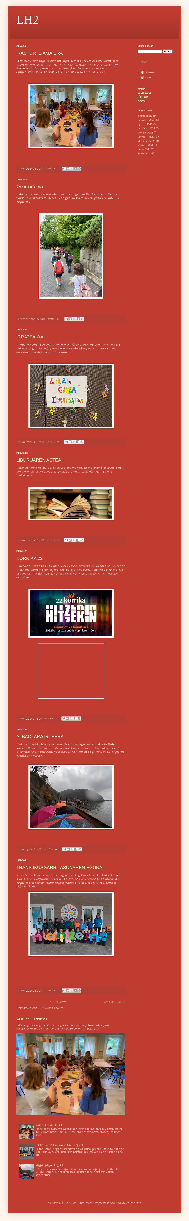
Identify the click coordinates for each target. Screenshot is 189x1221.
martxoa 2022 (146, 128)
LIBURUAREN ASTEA (38, 460)
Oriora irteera (29, 186)
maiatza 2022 (146, 120)
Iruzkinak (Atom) (53, 1007)
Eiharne (149, 72)
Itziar (148, 77)
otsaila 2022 (145, 132)
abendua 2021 (146, 141)
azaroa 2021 (145, 145)
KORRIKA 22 (29, 558)
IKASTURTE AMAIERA (39, 53)
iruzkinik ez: (51, 168)
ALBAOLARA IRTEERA (40, 736)
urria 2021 (144, 149)
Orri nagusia (58, 1001)
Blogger (112, 1202)
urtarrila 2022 (146, 136)
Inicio (144, 62)
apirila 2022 (145, 124)
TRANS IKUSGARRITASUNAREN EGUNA (59, 867)
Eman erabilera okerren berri (144, 95)
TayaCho (100, 1202)
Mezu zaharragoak (112, 1001)
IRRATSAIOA (29, 336)
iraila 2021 (144, 153)
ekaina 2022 (145, 116)
